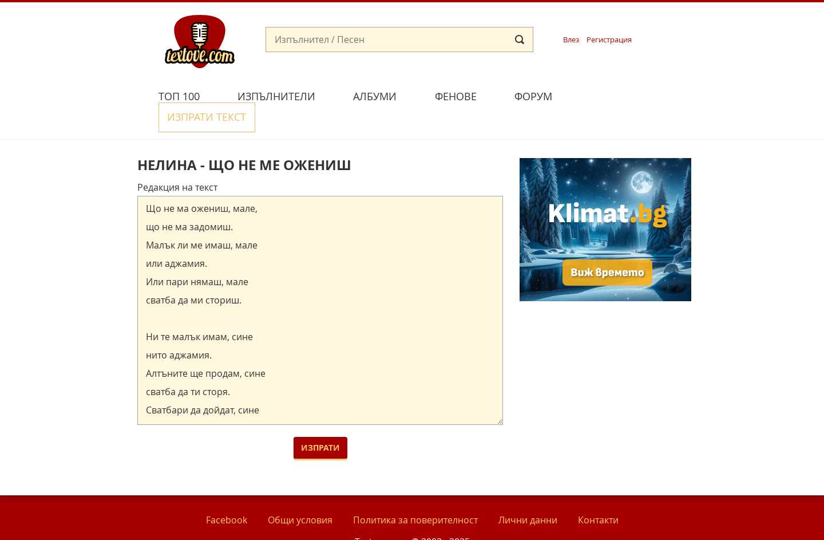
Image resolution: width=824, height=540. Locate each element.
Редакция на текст (177, 161)
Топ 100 (179, 96)
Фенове (456, 96)
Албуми (375, 96)
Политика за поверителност (415, 493)
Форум (533, 96)
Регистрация (609, 40)
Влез (571, 40)
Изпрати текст (625, 95)
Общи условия (300, 493)
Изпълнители (276, 96)
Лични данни (527, 493)
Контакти (598, 493)
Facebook (226, 493)
